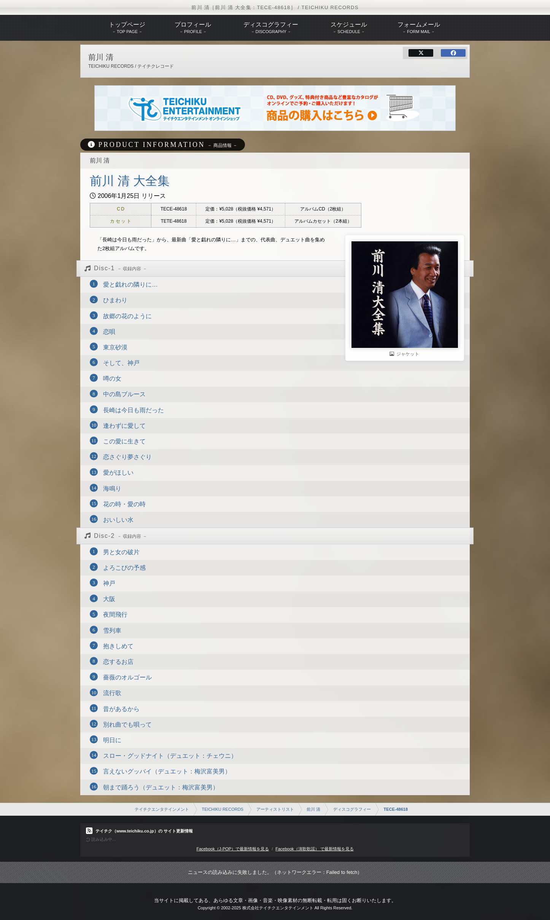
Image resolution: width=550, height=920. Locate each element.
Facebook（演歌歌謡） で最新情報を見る (314, 849)
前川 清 (313, 809)
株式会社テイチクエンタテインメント (277, 908)
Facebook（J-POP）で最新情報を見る (232, 849)
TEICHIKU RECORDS (222, 809)
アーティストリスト (275, 809)
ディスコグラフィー (352, 809)
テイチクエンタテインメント (162, 809)
